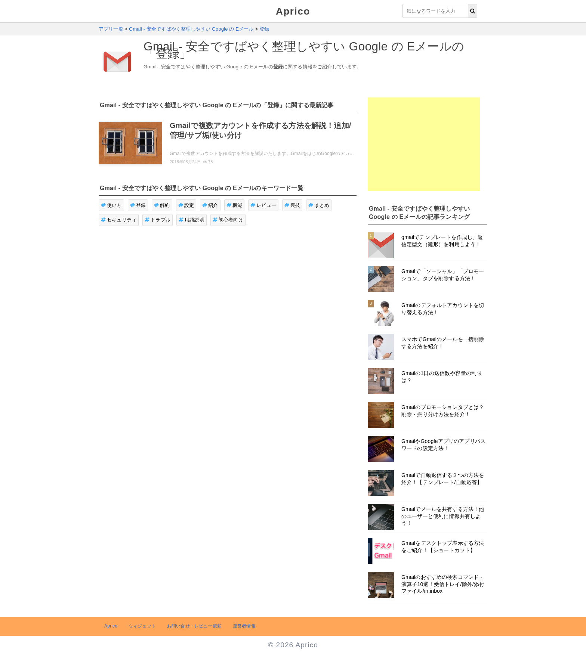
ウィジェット (142, 626)
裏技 (292, 205)
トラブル (157, 220)
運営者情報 (244, 626)
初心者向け (228, 220)
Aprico (293, 11)
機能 (234, 205)
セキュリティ (118, 220)
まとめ (318, 205)
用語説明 (191, 220)
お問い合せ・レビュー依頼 (194, 626)
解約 (162, 205)
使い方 (111, 205)
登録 (138, 205)
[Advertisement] (424, 144)
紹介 (210, 205)
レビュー (263, 205)
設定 (186, 205)
